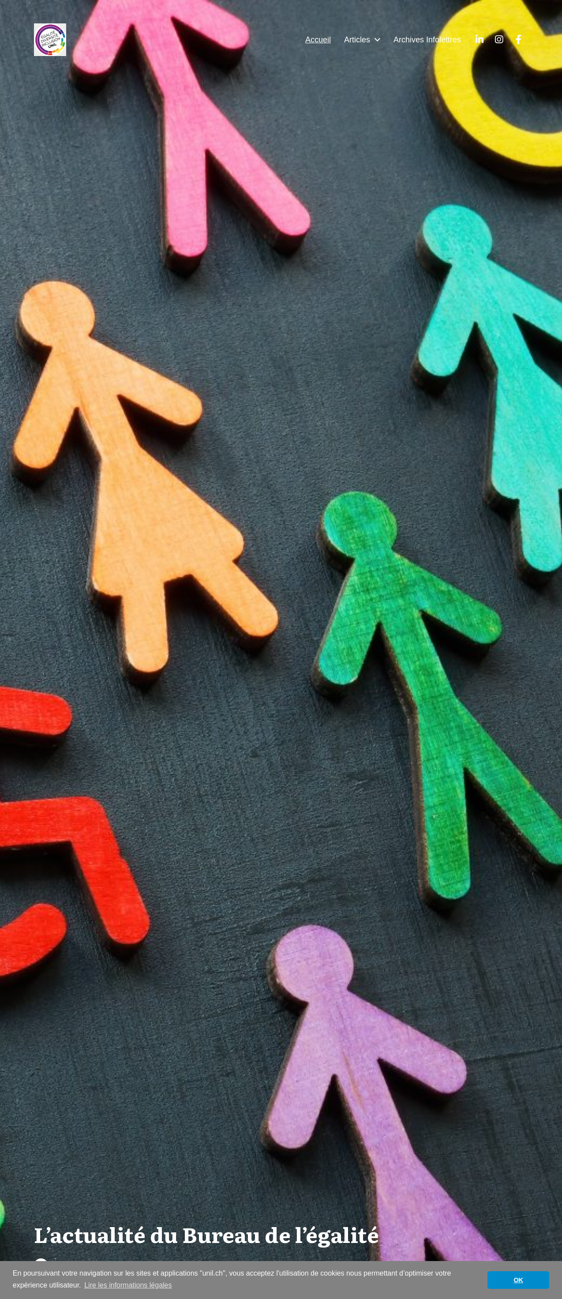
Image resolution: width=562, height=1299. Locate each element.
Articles (357, 40)
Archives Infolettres (427, 40)
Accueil (318, 40)
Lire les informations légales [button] (128, 1285)
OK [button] (518, 1280)
